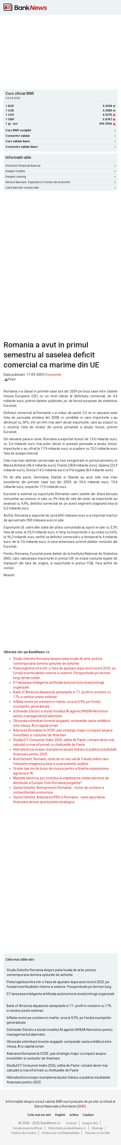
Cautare (88, 1115)
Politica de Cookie (23, 1133)
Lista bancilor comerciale (60, 187)
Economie (53, 374)
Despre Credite (60, 171)
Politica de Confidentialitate (60, 1133)
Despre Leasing (60, 176)
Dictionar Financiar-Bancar (60, 165)
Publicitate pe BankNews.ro (67, 1128)
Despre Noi (90, 1123)
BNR (81, 1106)
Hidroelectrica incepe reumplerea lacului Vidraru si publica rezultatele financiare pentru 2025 (58, 1080)
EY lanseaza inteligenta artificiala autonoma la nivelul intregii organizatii (60, 994)
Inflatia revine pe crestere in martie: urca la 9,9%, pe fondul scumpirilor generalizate (59, 1020)
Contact (71, 1123)
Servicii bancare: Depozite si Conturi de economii (60, 182)
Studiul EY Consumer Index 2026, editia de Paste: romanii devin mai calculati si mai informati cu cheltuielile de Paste (57, 1068)
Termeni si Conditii (97, 1133)
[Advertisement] (62, 51)
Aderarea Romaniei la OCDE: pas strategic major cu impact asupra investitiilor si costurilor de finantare (56, 1056)
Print (10, 379)
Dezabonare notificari (27, 1128)
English (60, 1115)
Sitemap (97, 1128)
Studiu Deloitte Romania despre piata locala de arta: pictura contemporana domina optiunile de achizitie (51, 972)
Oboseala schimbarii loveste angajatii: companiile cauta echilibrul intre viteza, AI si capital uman (59, 1044)
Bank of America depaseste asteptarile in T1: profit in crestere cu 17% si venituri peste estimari (59, 1008)
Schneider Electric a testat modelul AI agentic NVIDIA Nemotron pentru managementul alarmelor (59, 1032)
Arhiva (73, 1115)
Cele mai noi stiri (39, 1115)
